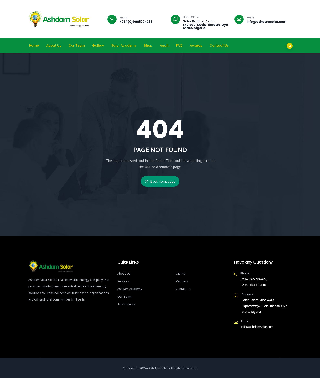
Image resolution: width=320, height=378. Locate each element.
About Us (53, 45)
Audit (164, 45)
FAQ (179, 45)
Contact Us (219, 45)
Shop (148, 45)
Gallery (98, 45)
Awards (196, 45)
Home (34, 45)
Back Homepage (160, 181)
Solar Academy (124, 45)
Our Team (77, 45)
